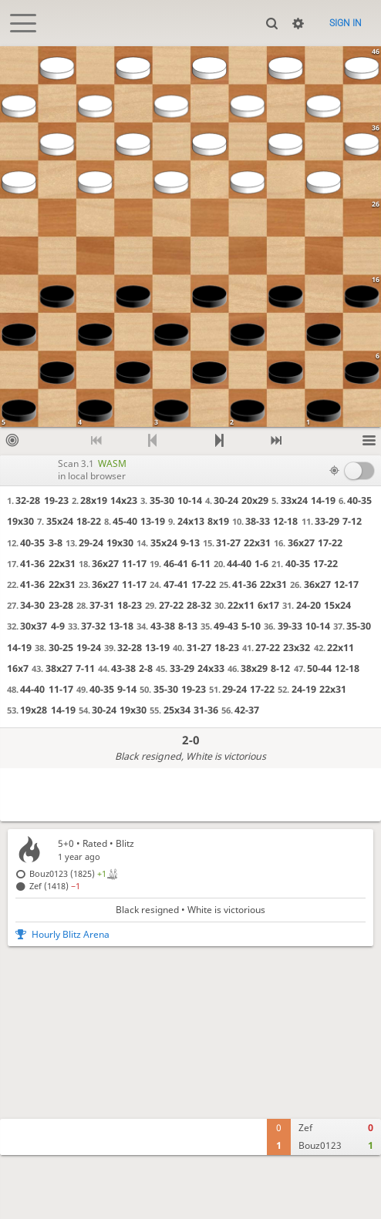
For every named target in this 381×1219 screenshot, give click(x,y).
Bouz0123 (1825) (67, 873)
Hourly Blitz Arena (71, 934)
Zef (305, 1127)
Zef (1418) (54, 886)
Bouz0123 (320, 1145)
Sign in (345, 23)
